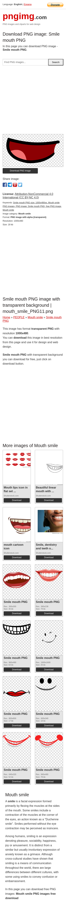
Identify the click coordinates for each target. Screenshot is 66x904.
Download (16, 500)
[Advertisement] (33, 101)
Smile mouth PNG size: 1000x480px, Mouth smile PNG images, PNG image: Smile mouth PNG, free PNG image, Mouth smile (32, 206)
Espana (28, 4)
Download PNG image (20, 171)
